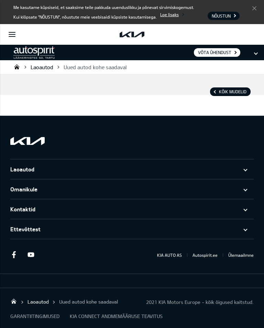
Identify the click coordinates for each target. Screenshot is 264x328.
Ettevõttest (25, 229)
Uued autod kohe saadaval (95, 67)
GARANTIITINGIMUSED (34, 316)
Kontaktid (22, 209)
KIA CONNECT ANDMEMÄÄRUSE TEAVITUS (116, 316)
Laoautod (42, 67)
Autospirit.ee (205, 255)
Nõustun (254, 7)
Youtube (31, 254)
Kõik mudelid (232, 91)
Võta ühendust (214, 52)
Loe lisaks (169, 14)
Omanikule (23, 189)
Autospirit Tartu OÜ (16, 66)
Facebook (13, 254)
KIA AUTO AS (169, 255)
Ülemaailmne (241, 255)
